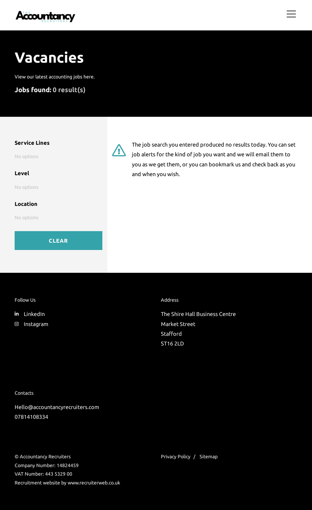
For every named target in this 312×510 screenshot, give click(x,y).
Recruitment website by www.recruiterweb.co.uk (67, 482)
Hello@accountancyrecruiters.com (57, 407)
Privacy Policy (175, 456)
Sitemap (209, 456)
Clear (58, 241)
